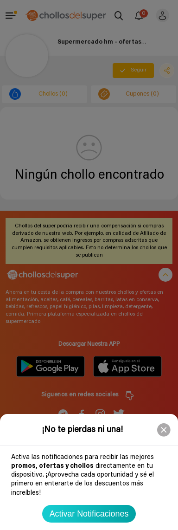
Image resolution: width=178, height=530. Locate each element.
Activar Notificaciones (89, 513)
